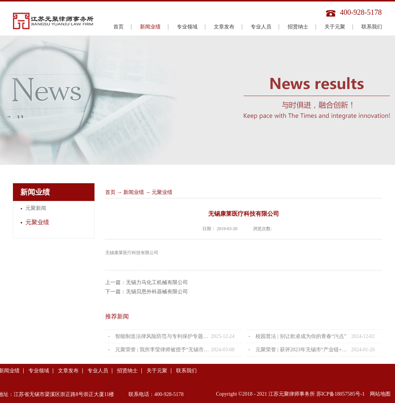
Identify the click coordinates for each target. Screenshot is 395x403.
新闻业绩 (133, 192)
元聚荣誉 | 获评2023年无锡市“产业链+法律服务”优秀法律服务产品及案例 (303, 349)
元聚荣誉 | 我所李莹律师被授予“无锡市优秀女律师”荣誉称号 (163, 349)
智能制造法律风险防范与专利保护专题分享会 (163, 336)
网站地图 (379, 394)
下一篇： (146, 291)
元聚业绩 (162, 192)
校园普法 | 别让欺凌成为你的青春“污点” (300, 336)
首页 (118, 27)
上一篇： (146, 282)
